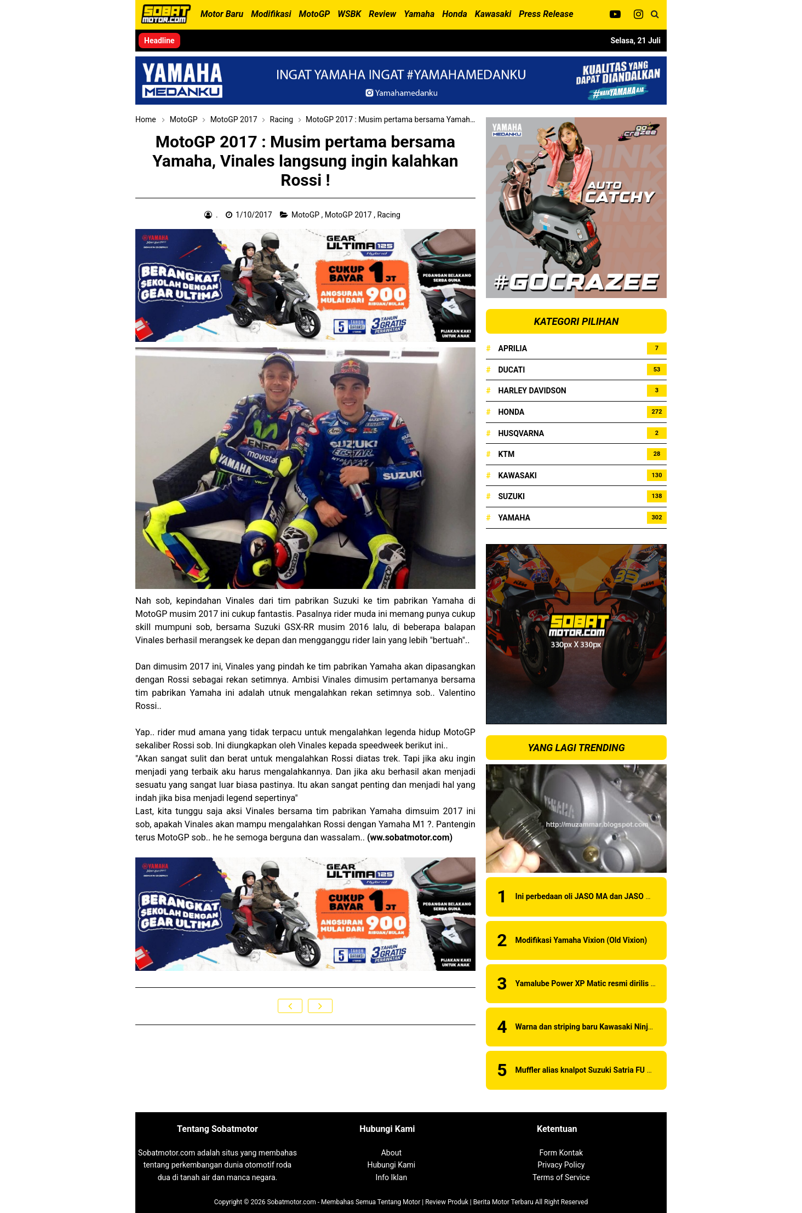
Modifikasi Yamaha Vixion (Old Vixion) (581, 940)
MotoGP (306, 214)
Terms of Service (561, 1177)
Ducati (511, 369)
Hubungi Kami (391, 1164)
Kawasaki (517, 475)
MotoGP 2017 (349, 214)
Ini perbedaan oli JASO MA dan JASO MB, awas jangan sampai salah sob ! (642, 896)
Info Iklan (392, 1177)
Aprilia (512, 348)
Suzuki (511, 496)
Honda (511, 412)
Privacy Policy (561, 1164)
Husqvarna (521, 433)
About (391, 1152)
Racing (389, 214)
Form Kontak (561, 1152)
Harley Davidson (532, 390)
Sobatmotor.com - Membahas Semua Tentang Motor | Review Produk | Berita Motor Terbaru (400, 1202)
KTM (506, 454)
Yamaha (514, 517)
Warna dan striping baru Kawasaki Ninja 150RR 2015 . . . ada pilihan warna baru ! (654, 1026)
